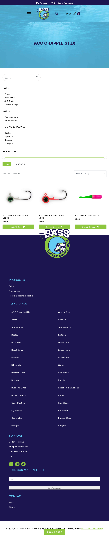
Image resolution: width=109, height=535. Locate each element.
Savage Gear (64, 417)
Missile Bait (63, 357)
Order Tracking (65, 2)
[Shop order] (90, 173)
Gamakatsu (16, 417)
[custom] (23, 464)
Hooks (7, 132)
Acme (14, 319)
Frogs (7, 94)
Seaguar (62, 425)
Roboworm (63, 410)
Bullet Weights (18, 395)
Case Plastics (18, 402)
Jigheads (8, 136)
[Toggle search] (56, 13)
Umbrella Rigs (11, 104)
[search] (37, 77)
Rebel (61, 395)
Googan (15, 425)
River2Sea (63, 402)
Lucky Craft (64, 342)
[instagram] (17, 464)
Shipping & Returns (18, 446)
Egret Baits (16, 410)
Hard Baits (9, 97)
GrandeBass (64, 312)
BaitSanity (16, 342)
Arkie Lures (17, 327)
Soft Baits (9, 101)
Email (11, 502)
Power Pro (63, 372)
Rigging (8, 139)
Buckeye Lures (18, 387)
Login (11, 456)
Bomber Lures (18, 372)
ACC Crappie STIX (20, 312)
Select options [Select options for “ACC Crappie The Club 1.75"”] (88, 226)
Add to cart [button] (16, 226)
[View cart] (73, 13)
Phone (12, 507)
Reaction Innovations (68, 387)
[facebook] (11, 464)
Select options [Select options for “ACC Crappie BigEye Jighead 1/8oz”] (52, 226)
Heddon (62, 319)
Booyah (15, 380)
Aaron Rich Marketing (92, 528)
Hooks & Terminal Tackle (21, 295)
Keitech (62, 334)
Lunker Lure (64, 349)
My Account (42, 2)
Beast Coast (17, 349)
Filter (7, 164)
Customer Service (18, 451)
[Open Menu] (29, 14)
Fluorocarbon (11, 116)
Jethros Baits (64, 327)
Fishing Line (15, 290)
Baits (11, 286)
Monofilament (10, 120)
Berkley (15, 357)
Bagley (14, 334)
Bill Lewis (16, 365)
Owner (61, 365)
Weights (8, 143)
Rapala (61, 380)
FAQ (53, 2)
